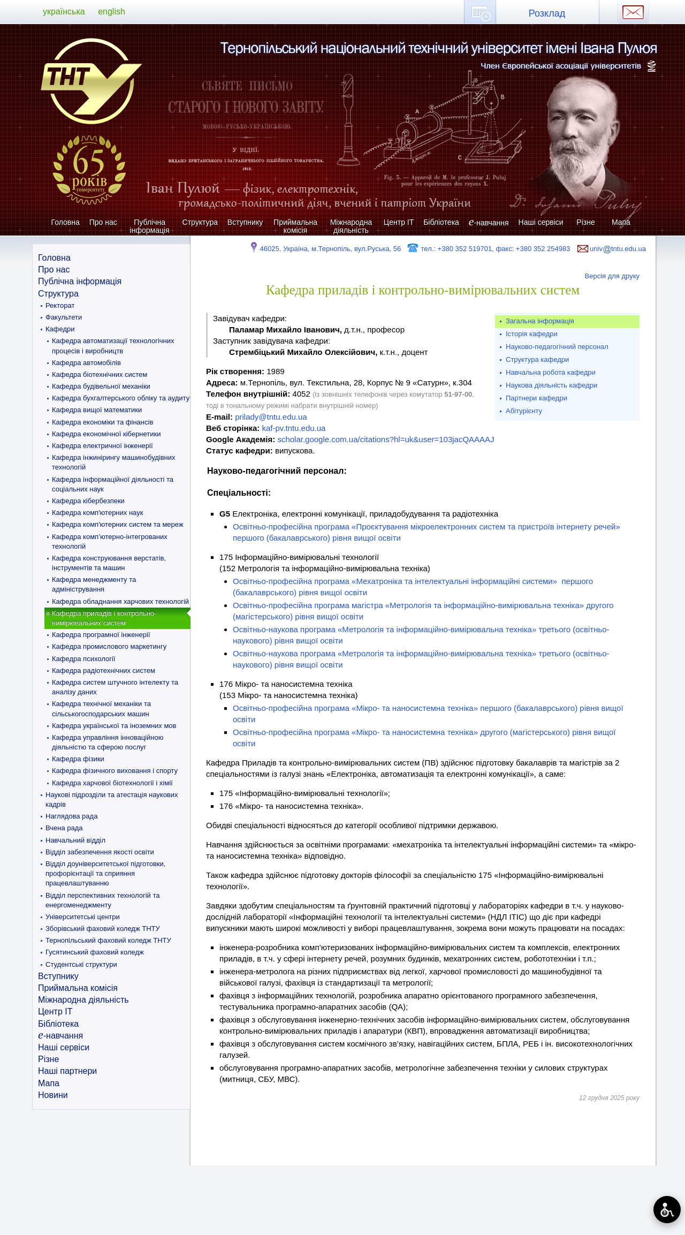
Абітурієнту (524, 411)
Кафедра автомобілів (86, 363)
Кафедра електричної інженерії (102, 446)
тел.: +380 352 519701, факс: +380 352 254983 (488, 249)
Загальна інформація (540, 321)
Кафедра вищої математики (97, 410)
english (111, 11)
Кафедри (60, 329)
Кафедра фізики (78, 759)
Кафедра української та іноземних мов (114, 726)
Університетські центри (82, 917)
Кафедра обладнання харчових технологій (120, 601)
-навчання (489, 222)
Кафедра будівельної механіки (101, 386)
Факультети (63, 317)
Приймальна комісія (295, 226)
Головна (65, 222)
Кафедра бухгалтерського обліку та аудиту (120, 398)
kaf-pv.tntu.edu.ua (293, 428)
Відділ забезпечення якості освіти (99, 852)
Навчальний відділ (75, 840)
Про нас (103, 222)
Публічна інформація (150, 226)
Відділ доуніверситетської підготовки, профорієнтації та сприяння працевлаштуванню (105, 873)
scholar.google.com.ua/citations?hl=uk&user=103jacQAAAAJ (385, 439)
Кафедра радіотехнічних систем (103, 670)
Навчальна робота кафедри (551, 372)
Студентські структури (81, 964)
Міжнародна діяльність (351, 226)
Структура (200, 222)
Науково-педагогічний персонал (557, 347)
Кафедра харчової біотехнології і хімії (112, 783)
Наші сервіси (541, 222)
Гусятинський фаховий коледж (94, 952)
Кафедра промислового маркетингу (109, 646)
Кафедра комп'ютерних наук (97, 513)
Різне (585, 222)
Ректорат (59, 305)
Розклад (547, 13)
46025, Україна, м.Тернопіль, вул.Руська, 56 (324, 249)
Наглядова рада (71, 816)
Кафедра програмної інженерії (101, 635)
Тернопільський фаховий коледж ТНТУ (108, 940)
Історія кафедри (532, 334)
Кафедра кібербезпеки (88, 501)
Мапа (621, 222)
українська (64, 11)
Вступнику (245, 222)
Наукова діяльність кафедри (551, 385)
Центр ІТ (399, 222)
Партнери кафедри (536, 398)
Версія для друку (612, 276)
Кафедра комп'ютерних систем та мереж (118, 524)
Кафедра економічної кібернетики (106, 434)
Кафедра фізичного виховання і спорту (115, 771)
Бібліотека (441, 222)
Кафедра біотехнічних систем (99, 374)
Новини (53, 1095)
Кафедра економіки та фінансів (102, 422)
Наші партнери (67, 1070)
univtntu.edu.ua (610, 249)
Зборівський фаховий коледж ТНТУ (102, 929)
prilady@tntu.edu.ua (271, 416)
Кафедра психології (83, 659)
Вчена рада (64, 828)
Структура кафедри (537, 359)
